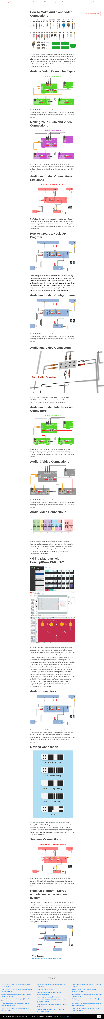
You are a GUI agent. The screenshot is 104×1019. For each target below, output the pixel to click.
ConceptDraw (9, 2)
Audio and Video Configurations (52, 295)
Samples (55, 2)
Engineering (36, 958)
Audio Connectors (43, 691)
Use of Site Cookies (65, 1016)
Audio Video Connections (48, 512)
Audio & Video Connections (49, 461)
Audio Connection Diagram (45, 989)
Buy (63, 2)
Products (36, 2)
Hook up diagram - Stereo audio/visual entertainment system (49, 894)
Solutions (45, 2)
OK (99, 1016)
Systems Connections (45, 839)
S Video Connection (44, 747)
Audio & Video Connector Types (52, 71)
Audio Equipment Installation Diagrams (48, 997)
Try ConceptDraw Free (92, 13)
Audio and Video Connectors (50, 347)
